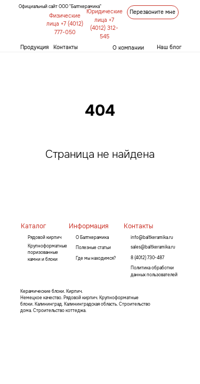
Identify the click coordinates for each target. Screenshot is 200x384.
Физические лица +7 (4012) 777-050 (64, 24)
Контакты (65, 47)
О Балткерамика (92, 237)
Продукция (34, 47)
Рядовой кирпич (44, 237)
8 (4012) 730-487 (147, 257)
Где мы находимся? (96, 258)
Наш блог (169, 47)
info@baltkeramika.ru (152, 237)
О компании (128, 47)
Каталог (33, 226)
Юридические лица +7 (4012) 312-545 (104, 24)
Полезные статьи (93, 247)
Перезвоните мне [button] (152, 12)
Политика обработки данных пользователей (154, 271)
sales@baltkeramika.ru (153, 247)
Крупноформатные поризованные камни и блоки (47, 252)
